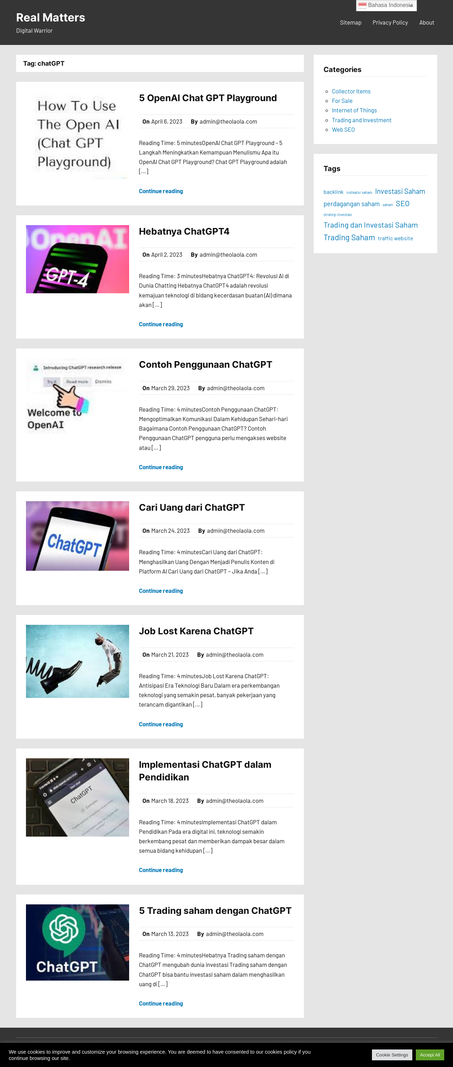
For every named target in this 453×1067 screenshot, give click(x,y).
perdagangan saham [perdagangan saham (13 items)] (352, 204)
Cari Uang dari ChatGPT (192, 507)
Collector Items (351, 90)
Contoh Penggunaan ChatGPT (205, 364)
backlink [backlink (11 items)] (334, 191)
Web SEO (343, 129)
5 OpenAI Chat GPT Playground (208, 97)
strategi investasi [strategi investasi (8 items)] (338, 214)
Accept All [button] (430, 1055)
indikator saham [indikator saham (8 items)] (359, 192)
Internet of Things (354, 109)
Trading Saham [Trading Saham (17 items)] (349, 237)
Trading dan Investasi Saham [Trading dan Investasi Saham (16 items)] (371, 224)
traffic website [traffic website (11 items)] (395, 238)
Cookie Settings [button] (392, 1055)
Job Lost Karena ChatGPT (196, 631)
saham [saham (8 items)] (387, 204)
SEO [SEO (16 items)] (402, 203)
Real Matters (50, 17)
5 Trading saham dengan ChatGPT (215, 910)
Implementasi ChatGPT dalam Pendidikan (205, 771)
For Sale (342, 100)
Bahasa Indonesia (385, 5)
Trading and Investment (362, 119)
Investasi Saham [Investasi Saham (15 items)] (400, 191)
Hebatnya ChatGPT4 (184, 231)
